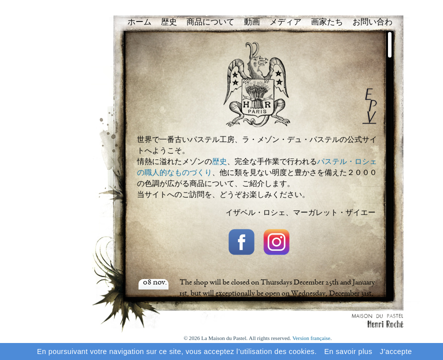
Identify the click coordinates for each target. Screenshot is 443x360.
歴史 (169, 23)
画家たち (327, 23)
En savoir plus (348, 352)
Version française (311, 338)
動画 (252, 23)
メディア (286, 23)
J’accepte (396, 352)
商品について (210, 23)
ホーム (140, 23)
